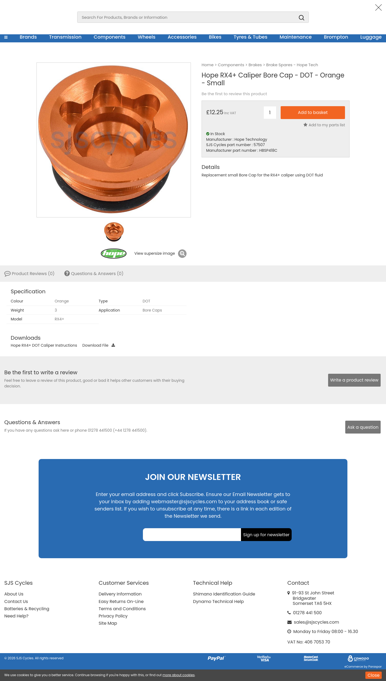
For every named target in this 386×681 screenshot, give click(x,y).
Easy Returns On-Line (121, 601)
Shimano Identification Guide (224, 594)
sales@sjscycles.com (316, 622)
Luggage (371, 37)
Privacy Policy (113, 616)
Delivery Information (120, 594)
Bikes (215, 37)
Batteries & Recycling (26, 609)
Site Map (108, 623)
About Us (13, 594)
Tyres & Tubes (251, 37)
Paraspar (375, 666)
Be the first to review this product (234, 93)
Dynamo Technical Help (218, 601)
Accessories (182, 37)
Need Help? (16, 616)
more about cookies (178, 675)
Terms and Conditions (122, 609)
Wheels (146, 37)
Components (110, 37)
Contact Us (16, 601)
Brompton (336, 37)
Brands (28, 37)
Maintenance (296, 37)
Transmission (65, 37)
